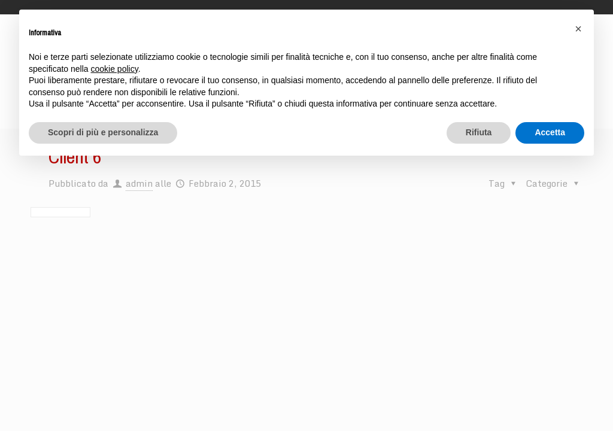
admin (139, 183)
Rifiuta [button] (479, 132)
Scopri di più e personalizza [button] (103, 132)
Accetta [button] (550, 132)
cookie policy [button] (114, 69)
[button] (578, 28)
